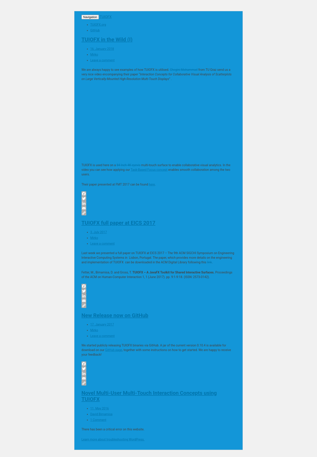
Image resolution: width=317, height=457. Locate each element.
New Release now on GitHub (114, 315)
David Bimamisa (101, 414)
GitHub (95, 30)
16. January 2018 (102, 49)
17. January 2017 (102, 324)
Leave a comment (102, 60)
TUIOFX (106, 17)
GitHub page (113, 350)
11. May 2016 (99, 408)
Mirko (94, 54)
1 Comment (98, 420)
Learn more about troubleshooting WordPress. (113, 439)
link (209, 262)
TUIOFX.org (98, 24)
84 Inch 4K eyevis (128, 165)
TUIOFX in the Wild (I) (107, 39)
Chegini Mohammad (184, 69)
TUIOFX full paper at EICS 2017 (118, 223)
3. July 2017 (98, 232)
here (152, 184)
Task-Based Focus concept (149, 169)
